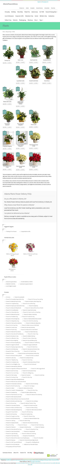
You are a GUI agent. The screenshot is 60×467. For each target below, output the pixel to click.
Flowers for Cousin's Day (11, 327)
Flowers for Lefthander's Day (12, 338)
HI (38, 463)
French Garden (33, 124)
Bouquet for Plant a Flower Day (12, 351)
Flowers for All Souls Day (11, 414)
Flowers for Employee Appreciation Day (14, 347)
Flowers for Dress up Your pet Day (35, 299)
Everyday (7, 12)
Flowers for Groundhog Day (12, 310)
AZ (21, 463)
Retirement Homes (17, 460)
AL (16, 463)
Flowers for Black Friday (25, 420)
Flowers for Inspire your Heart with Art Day (15, 305)
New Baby (20, 12)
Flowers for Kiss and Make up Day (29, 340)
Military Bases (36, 460)
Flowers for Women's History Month (14, 355)
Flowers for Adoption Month (12, 422)
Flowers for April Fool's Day (12, 370)
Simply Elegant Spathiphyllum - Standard (20, 102)
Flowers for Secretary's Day (12, 377)
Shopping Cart (45, 1)
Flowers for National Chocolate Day (34, 394)
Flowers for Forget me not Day (12, 416)
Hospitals (32, 8)
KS (48, 463)
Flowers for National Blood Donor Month (34, 308)
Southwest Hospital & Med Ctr (26, 284)
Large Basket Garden (20, 80)
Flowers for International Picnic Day (13, 429)
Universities (46, 8)
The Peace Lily (7, 60)
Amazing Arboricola (47, 60)
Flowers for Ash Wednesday (12, 349)
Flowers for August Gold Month (30, 344)
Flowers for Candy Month (29, 431)
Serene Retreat (46, 80)
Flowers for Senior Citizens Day (29, 338)
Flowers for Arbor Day (27, 377)
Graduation (51, 16)
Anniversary (34, 12)
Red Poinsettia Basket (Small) (34, 166)
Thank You (27, 12)
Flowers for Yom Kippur (29, 386)
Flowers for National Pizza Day (12, 314)
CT (30, 463)
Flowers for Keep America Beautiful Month (15, 379)
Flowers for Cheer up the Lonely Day (14, 323)
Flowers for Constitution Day (12, 362)
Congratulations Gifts (25, 231)
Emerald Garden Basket (33, 80)
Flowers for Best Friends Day (37, 425)
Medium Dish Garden (7, 101)
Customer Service (7, 452)
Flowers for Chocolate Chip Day (13, 405)
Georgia (33, 461)
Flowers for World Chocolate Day (31, 321)
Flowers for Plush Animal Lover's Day (14, 394)
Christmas (30, 20)
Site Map (29, 452)
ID (40, 463)
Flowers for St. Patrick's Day (30, 351)
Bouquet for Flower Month (11, 412)
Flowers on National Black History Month (32, 318)
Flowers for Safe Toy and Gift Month (14, 442)
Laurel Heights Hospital (11, 286)
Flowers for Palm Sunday (11, 375)
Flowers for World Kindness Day (13, 418)
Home (4, 31)
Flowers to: (21, 8)
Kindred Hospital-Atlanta (11, 281)
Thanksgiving (22, 20)
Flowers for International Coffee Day (14, 366)
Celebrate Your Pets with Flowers (31, 444)
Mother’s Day (43, 16)
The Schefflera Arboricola (7, 124)
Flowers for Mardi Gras (32, 347)
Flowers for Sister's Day (33, 334)
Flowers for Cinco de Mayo (32, 401)
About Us (16, 452)
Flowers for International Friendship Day (14, 334)
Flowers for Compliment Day (12, 303)
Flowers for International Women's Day (30, 349)
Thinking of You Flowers (11, 231)
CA (25, 463)
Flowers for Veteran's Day (29, 416)
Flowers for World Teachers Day (13, 386)
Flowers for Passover (25, 375)
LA (52, 463)
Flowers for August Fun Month (12, 344)
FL (34, 463)
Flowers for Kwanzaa (10, 440)
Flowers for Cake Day (10, 420)
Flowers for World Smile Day (32, 383)
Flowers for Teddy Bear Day (12, 360)
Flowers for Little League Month (38, 368)
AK (19, 463)
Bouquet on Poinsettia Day (29, 435)
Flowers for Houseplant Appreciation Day (15, 299)
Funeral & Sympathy (51, 12)
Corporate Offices (55, 460)
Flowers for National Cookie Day (29, 433)
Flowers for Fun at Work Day (29, 303)
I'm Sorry (8, 297)
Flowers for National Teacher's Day (28, 403)
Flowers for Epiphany (33, 305)
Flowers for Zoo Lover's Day (12, 373)
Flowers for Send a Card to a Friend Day (31, 312)
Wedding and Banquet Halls (45, 460)
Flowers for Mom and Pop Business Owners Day (28, 353)
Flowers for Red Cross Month (32, 355)
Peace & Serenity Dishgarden (20, 145)
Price (36, 20)
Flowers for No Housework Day (29, 370)
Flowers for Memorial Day (31, 407)
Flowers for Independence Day (12, 321)
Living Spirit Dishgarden (7, 146)
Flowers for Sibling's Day (28, 373)
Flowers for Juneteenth (19, 297)
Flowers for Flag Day (39, 427)
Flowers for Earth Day (39, 375)
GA (36, 463)
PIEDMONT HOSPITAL (10, 284)
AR (23, 463)
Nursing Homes (24, 460)
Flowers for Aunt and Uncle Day (28, 327)
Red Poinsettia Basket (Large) (7, 166)
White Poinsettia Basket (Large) (33, 145)
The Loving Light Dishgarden (20, 124)
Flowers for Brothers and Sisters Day (14, 401)
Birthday (13, 12)
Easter (36, 16)
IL (42, 463)
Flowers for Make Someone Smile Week (30, 325)
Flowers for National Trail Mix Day (32, 342)
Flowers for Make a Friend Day (30, 314)
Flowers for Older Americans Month (34, 409)
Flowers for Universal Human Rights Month (29, 440)
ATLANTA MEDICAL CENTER (26, 281)
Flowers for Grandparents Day (26, 357)
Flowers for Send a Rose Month (13, 431)
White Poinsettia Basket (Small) (20, 167)
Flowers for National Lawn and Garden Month (16, 381)
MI (29, 464)
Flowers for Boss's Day (33, 390)
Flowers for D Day (10, 425)
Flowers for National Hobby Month (13, 308)
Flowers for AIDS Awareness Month (13, 396)
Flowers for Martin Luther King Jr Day (33, 301)
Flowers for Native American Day (26, 388)
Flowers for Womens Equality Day (13, 342)
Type (41, 20)
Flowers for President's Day (12, 316)
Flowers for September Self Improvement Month (16, 368)
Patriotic (15, 20)
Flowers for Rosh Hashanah (30, 364)
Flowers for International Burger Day (14, 409)
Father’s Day (8, 20)
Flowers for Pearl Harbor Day (12, 435)
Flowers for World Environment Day (30, 422)
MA (59, 463)
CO (27, 463)
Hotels (27, 8)
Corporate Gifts (19, 16)
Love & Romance (9, 16)
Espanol (39, 1)
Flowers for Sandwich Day (26, 414)
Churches (53, 8)
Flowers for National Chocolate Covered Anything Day (17, 438)
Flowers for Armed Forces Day (30, 405)
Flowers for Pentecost (10, 427)
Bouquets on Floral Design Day (12, 318)
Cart (5, 62)
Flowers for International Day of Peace (31, 362)
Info (10, 62)
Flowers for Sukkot (10, 388)
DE (32, 463)
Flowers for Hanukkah (38, 438)
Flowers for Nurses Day (11, 403)
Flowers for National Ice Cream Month (29, 329)
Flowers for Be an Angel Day (12, 340)
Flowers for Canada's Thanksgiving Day (14, 390)
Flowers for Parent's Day (11, 329)
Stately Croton (20, 60)
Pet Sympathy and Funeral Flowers (13, 446)
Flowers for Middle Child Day (29, 336)
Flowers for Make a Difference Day (28, 392)
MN (31, 464)
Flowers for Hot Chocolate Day (12, 444)
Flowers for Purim (10, 353)
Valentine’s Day (29, 16)
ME (54, 463)
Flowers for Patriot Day (27, 360)
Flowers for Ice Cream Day (12, 325)
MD (56, 463)
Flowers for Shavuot (22, 425)
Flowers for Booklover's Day (12, 336)
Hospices (30, 460)
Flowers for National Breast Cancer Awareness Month (17, 399)
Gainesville (37, 461)
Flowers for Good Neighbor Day (13, 364)
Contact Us (23, 452)
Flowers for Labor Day (11, 357)
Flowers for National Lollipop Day (33, 323)
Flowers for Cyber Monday (12, 433)
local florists (8, 460)
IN (44, 463)
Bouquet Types (8, 31)
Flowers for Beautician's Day (32, 429)
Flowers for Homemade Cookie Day (13, 383)
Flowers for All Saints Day (27, 412)
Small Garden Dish (33, 60)
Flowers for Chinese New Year (12, 312)
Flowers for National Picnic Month (13, 331)
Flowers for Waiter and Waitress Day (14, 407)
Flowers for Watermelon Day (31, 331)
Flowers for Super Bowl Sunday (29, 310)
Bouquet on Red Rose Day (25, 427)
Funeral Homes (39, 8)
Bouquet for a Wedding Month (32, 442)
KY (50, 463)
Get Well (41, 12)
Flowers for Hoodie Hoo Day (28, 316)
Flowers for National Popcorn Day (13, 301)
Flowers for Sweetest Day (11, 392)
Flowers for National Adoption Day (31, 418)
